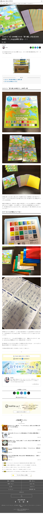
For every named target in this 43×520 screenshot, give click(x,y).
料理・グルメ (11, 483)
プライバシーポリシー (32, 505)
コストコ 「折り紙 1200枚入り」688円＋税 (13, 79)
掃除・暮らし (32, 481)
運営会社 (21, 506)
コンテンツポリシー (25, 505)
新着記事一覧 (32, 489)
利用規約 (20, 505)
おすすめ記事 (16, 505)
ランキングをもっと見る (22, 475)
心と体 (10, 486)
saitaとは (21, 492)
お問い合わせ (3, 505)
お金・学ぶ (32, 483)
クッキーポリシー (38, 505)
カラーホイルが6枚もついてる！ (10, 81)
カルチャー (32, 486)
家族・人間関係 (6, 3)
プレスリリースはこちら (9, 505)
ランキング (10, 489)
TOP (1, 3)
